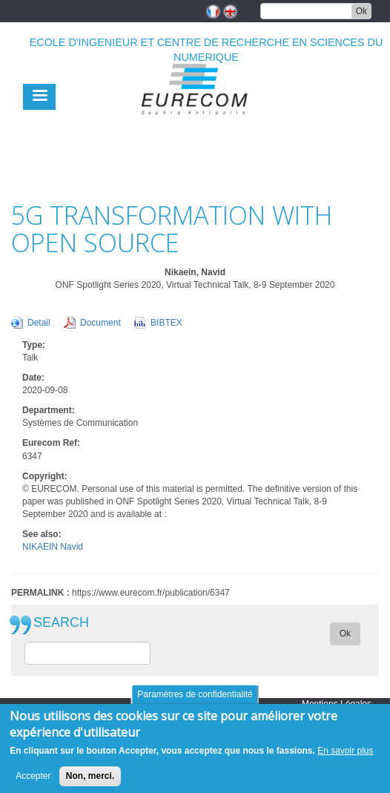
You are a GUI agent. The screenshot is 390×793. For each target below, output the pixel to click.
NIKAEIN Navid (52, 547)
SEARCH (61, 623)
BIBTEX (166, 322)
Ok (361, 11)
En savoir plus (345, 758)
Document (100, 322)
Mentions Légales (336, 704)
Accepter (33, 783)
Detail (38, 322)
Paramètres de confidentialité (194, 702)
